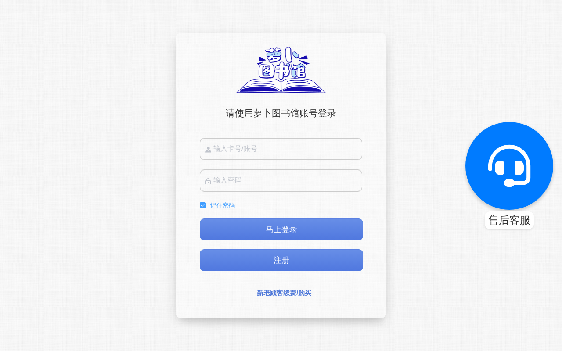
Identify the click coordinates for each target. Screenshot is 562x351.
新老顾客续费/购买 (284, 293)
